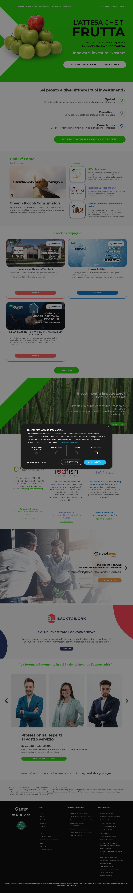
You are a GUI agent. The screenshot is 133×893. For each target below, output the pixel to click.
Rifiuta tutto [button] (71, 462)
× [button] (108, 427)
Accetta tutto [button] (95, 462)
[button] (36, 462)
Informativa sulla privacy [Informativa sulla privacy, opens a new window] (68, 442)
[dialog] (66, 446)
